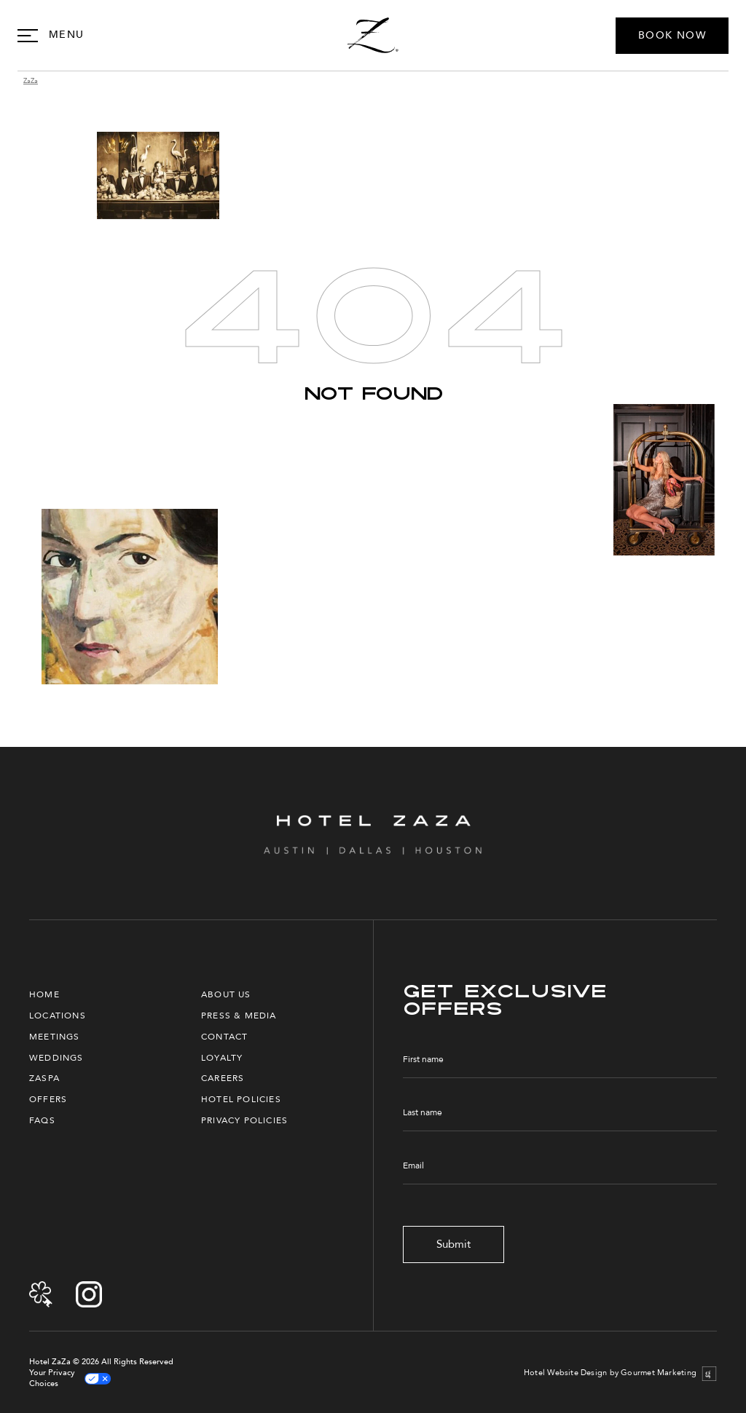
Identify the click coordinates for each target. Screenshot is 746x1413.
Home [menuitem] (44, 994)
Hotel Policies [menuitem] (241, 1099)
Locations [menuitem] (57, 1015)
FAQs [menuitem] (42, 1120)
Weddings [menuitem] (56, 1058)
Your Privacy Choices (70, 1378)
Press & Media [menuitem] (239, 1015)
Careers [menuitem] (222, 1078)
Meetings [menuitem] (54, 1036)
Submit (453, 1244)
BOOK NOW (672, 35)
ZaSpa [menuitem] (44, 1078)
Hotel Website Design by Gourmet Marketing (610, 1373)
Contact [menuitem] (224, 1036)
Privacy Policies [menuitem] (244, 1120)
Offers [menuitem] (48, 1099)
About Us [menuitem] (226, 994)
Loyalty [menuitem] (222, 1058)
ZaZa (30, 81)
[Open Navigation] (51, 35)
